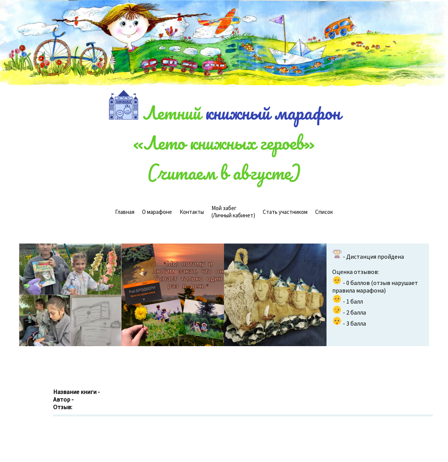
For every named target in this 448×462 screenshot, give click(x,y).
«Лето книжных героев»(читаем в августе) (224, 157)
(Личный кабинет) (233, 211)
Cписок (324, 211)
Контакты (192, 211)
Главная (124, 211)
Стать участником (285, 211)
